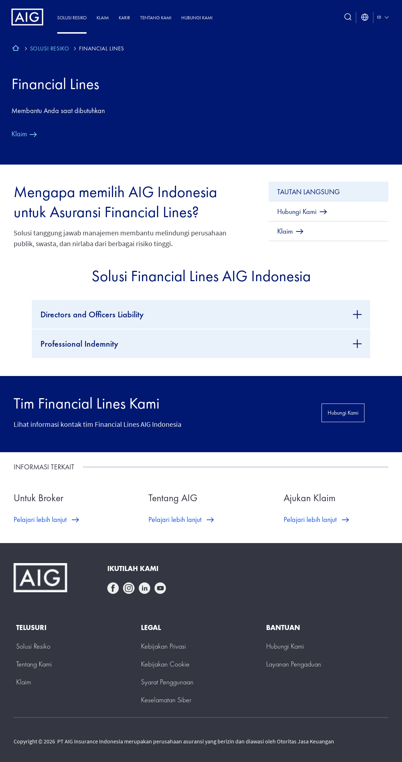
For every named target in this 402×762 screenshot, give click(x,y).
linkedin (144, 588)
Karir (124, 18)
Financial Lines (55, 84)
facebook (113, 588)
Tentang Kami (155, 18)
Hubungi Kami (196, 18)
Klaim (103, 18)
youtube (160, 588)
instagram (128, 588)
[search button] (348, 17)
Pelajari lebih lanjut (40, 519)
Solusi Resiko (72, 18)
